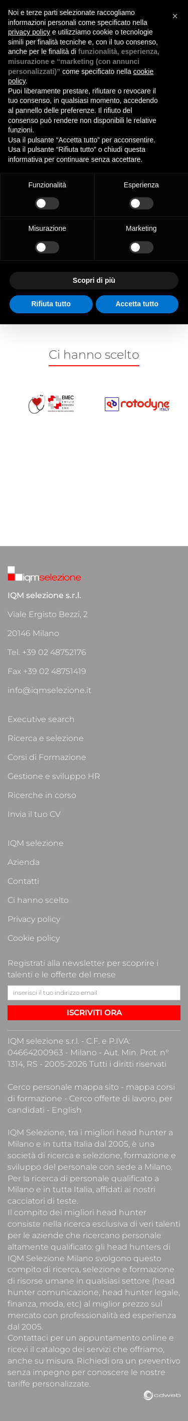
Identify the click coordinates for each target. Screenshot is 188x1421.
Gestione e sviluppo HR (54, 776)
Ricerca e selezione (46, 738)
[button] (175, 16)
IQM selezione (36, 843)
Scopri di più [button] (94, 280)
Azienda (24, 862)
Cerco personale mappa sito (63, 1087)
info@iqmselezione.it (49, 690)
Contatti (23, 881)
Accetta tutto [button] (136, 304)
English (67, 1110)
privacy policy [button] (29, 32)
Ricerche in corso (42, 795)
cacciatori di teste (42, 1201)
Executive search (41, 719)
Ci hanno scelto (38, 900)
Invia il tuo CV (34, 814)
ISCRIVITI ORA (94, 1012)
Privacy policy (34, 919)
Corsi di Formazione (47, 757)
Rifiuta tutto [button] (51, 304)
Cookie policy (34, 938)
